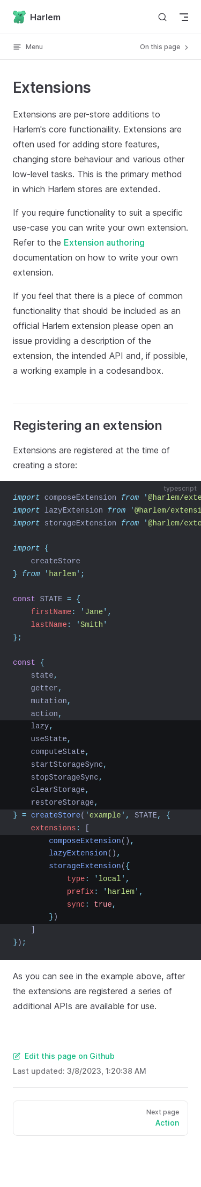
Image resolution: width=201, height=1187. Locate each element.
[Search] (162, 17)
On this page (165, 47)
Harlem (37, 17)
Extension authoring (104, 242)
